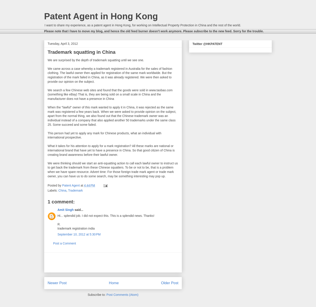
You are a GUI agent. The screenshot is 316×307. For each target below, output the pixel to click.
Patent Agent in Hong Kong (101, 16)
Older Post (169, 283)
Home (114, 283)
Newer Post (57, 283)
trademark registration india (76, 228)
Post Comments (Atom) (122, 294)
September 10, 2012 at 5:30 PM (79, 234)
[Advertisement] (113, 262)
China (62, 190)
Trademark (75, 190)
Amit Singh (65, 210)
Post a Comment (64, 243)
